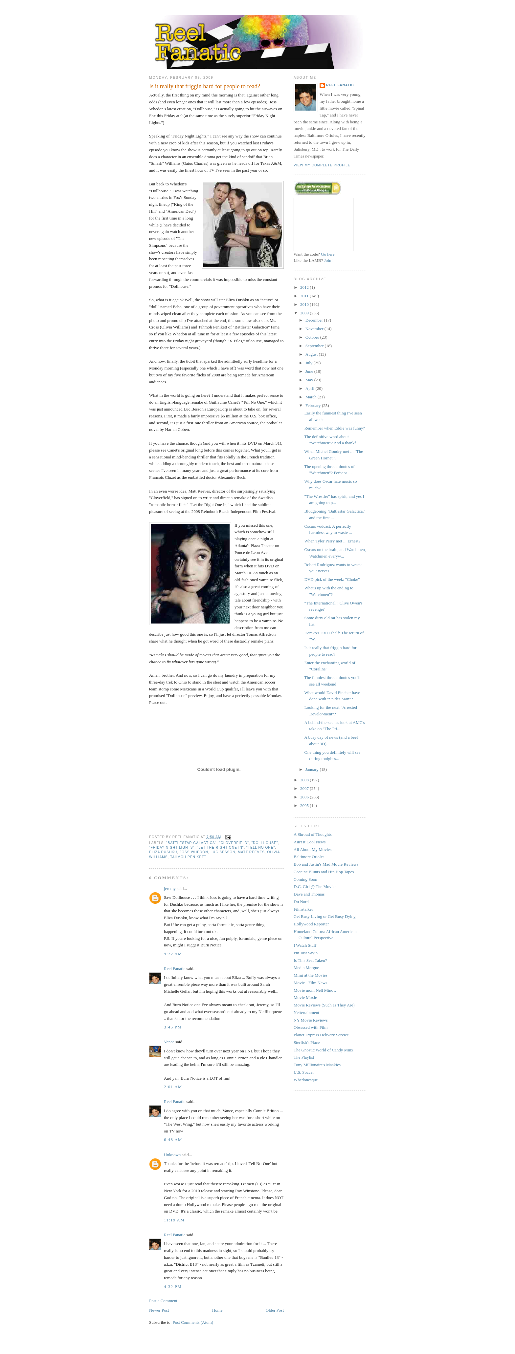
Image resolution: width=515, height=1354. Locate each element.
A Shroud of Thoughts (313, 834)
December (314, 320)
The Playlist (304, 1057)
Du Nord (301, 901)
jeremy (170, 888)
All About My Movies (312, 849)
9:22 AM (173, 953)
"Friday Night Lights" (171, 847)
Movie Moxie (305, 997)
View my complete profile (322, 165)
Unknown (172, 1154)
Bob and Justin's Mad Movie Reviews (326, 864)
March (311, 396)
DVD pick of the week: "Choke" (332, 579)
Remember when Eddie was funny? (334, 428)
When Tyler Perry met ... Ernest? (332, 541)
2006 (305, 796)
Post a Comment (163, 1300)
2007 (305, 788)
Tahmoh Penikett (188, 857)
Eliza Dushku (163, 852)
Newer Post (159, 1310)
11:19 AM (174, 1219)
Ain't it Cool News (309, 841)
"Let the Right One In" (220, 847)
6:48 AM (173, 1139)
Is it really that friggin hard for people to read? (204, 86)
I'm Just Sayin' (306, 952)
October (312, 337)
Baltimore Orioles (309, 856)
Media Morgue (306, 967)
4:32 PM (173, 1286)
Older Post (275, 1310)
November (315, 328)
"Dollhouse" (265, 843)
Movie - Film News (310, 982)
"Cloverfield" (234, 843)
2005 (305, 805)
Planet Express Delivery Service (321, 1034)
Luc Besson (223, 852)
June (309, 371)
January (312, 769)
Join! (328, 260)
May (309, 379)
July (309, 362)
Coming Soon (305, 879)
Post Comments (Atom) (193, 1322)
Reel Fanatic (174, 968)
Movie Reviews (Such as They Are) (324, 1005)
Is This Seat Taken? (310, 960)
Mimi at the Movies (310, 975)
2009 (305, 312)
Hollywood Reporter (311, 923)
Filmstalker (303, 909)
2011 (305, 295)
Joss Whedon (194, 852)
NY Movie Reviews (311, 1020)
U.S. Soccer (304, 1072)
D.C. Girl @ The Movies (315, 886)
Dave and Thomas (309, 894)
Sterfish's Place (307, 1042)
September (315, 345)
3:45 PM (173, 1027)
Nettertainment (306, 1012)
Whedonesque (306, 1079)
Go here (328, 254)
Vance (169, 1041)
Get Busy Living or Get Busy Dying (325, 916)
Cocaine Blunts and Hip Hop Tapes (324, 871)
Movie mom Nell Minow (315, 990)
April (310, 388)
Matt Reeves (251, 852)
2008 (305, 779)
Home (217, 1310)
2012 (305, 287)
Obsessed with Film (310, 1027)
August (312, 354)
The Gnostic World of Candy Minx (323, 1049)
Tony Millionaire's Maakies (317, 1064)
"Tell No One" (260, 847)
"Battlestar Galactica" (191, 843)
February (313, 405)
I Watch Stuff (305, 945)
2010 (305, 304)
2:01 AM (173, 1086)
